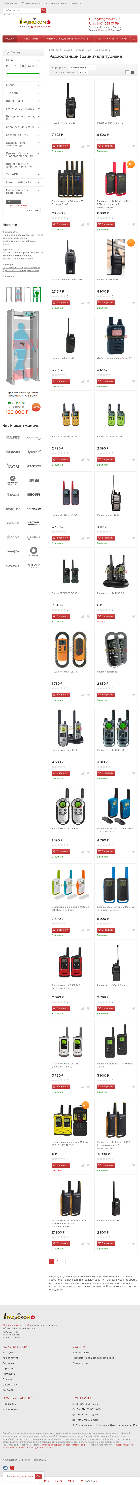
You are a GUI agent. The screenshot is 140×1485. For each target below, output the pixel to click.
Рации (9, 39)
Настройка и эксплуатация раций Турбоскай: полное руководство (21, 269)
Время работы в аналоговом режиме (23, 154)
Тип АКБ (23, 174)
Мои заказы (9, 1404)
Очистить (33, 211)
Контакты (76, 3)
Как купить (11, 3)
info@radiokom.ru (42, 27)
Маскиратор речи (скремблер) (23, 191)
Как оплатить (11, 1358)
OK (38, 1476)
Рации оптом (80, 1363)
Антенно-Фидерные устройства (67, 39)
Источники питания (112, 39)
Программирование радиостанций (93, 1358)
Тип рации (23, 93)
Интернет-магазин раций (16, 1325)
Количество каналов (23, 109)
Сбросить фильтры (18, 206)
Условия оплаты (31, 3)
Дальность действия (23, 127)
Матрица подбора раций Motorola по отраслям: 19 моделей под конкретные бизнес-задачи (23, 256)
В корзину (60, 145)
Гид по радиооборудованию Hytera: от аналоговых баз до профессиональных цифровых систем (23, 239)
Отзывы (7, 1379)
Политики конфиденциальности (34, 1448)
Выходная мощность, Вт (23, 118)
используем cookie (21, 1476)
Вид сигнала (23, 101)
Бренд (23, 85)
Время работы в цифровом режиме (23, 165)
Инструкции (10, 1374)
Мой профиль (11, 1409)
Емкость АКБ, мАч (23, 182)
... (134, 39)
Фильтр (13, 52)
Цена (23, 60)
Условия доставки (56, 3)
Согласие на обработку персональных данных (64, 1445)
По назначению (82, 50)
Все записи (8, 276)
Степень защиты (23, 135)
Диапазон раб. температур (23, 144)
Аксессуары (29, 39)
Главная (54, 50)
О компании (10, 1385)
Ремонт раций (81, 1353)
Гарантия (8, 1369)
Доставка (8, 1363)
